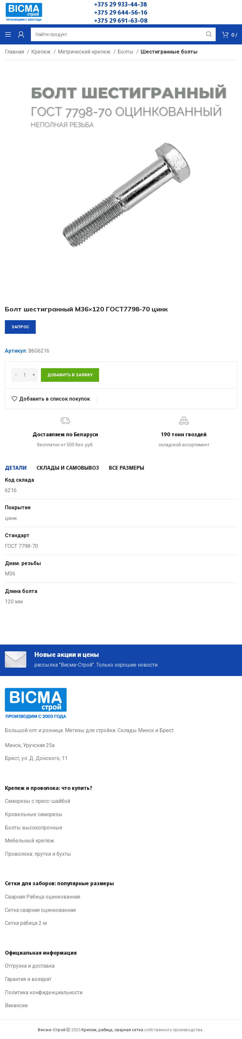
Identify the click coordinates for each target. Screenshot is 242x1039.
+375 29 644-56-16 (120, 12)
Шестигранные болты (169, 52)
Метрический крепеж (85, 52)
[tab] (16, 467)
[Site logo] (24, 12)
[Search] (123, 34)
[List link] (121, 801)
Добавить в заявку (70, 374)
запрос (20, 326)
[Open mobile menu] (8, 34)
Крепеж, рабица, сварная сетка (112, 1029)
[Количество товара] (25, 375)
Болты (126, 52)
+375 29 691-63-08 (121, 20)
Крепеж (41, 52)
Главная (15, 52)
